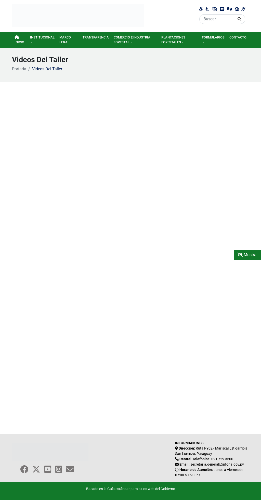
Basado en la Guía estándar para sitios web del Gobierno (130, 489)
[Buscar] (216, 19)
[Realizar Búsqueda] (239, 19)
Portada (19, 69)
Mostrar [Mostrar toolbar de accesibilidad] (248, 254)
